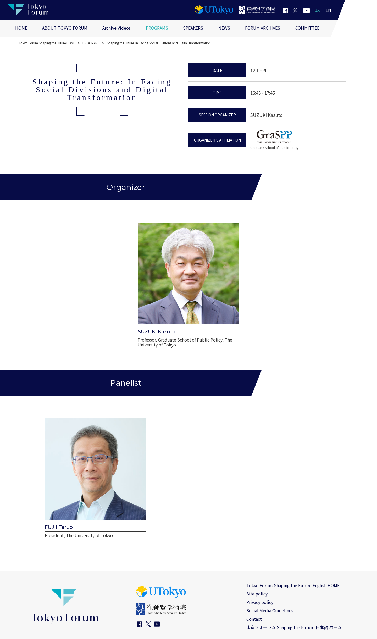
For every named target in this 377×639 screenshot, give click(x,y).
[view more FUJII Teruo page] (84, 452)
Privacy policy (259, 567)
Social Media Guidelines (269, 576)
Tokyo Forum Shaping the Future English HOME (293, 551)
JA (317, 10)
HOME (21, 28)
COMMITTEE (307, 28)
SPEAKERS (193, 28)
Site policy (257, 559)
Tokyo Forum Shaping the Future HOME (47, 43)
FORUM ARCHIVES (262, 28)
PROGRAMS (157, 28)
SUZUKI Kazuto (266, 115)
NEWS (224, 28)
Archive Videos (116, 28)
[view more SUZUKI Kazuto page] (188, 276)
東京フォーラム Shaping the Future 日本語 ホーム (294, 592)
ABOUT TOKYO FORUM (64, 28)
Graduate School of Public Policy (274, 147)
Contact (254, 584)
